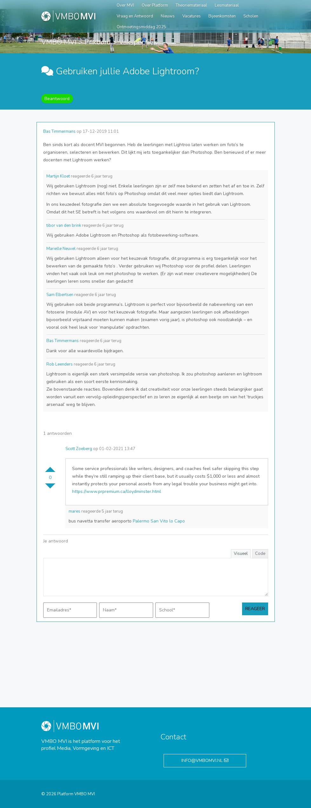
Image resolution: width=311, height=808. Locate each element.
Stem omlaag (50, 488)
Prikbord (98, 42)
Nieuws (168, 16)
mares (74, 511)
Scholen (250, 16)
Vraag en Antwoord (135, 16)
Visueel (241, 553)
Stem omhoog (50, 467)
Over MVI (125, 5)
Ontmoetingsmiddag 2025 (141, 27)
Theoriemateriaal (191, 5)
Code (260, 553)
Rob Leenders (59, 364)
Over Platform (155, 5)
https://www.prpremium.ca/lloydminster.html (116, 491)
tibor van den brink (63, 225)
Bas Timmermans (59, 131)
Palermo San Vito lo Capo (159, 521)
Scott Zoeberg (78, 449)
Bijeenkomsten (222, 16)
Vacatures (191, 16)
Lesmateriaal (227, 5)
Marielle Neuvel (61, 249)
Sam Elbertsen (59, 295)
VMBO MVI (59, 42)
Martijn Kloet (58, 176)
